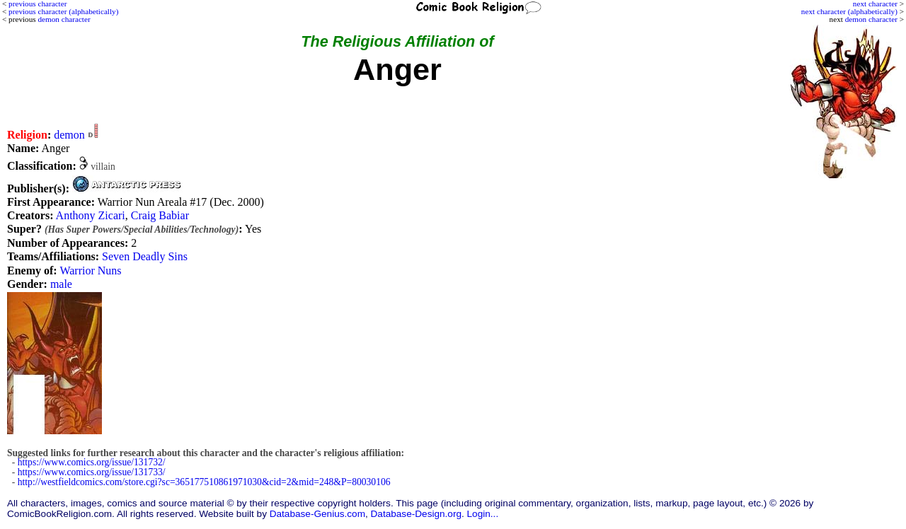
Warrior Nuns (90, 270)
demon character (871, 19)
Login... (483, 513)
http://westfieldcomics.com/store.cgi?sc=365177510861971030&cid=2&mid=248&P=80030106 (204, 482)
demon (69, 135)
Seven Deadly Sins (145, 256)
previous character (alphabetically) (63, 11)
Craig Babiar (160, 215)
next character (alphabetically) (849, 11)
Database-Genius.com (317, 513)
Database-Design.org (416, 513)
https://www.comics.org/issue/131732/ (92, 462)
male (61, 284)
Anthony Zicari (90, 215)
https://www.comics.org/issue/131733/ (92, 472)
